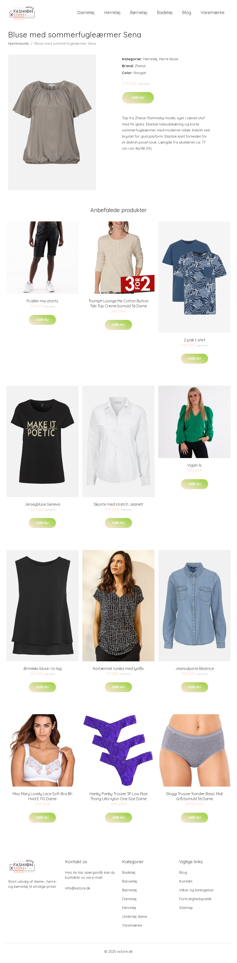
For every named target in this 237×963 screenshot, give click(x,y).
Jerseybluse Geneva (42, 507)
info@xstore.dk (77, 891)
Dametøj (86, 14)
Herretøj (112, 14)
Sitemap (186, 911)
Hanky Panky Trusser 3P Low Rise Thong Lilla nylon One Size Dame (118, 799)
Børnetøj (138, 14)
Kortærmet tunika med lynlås (118, 671)
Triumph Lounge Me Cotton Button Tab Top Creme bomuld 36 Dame (118, 307)
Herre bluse (168, 62)
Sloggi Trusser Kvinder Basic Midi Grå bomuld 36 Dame (194, 799)
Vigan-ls (194, 468)
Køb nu (138, 101)
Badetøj (165, 14)
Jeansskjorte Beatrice (194, 671)
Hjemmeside (18, 47)
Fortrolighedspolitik (195, 902)
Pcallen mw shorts (42, 304)
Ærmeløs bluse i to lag (42, 671)
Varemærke (212, 14)
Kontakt (185, 884)
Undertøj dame (134, 920)
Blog (186, 14)
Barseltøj (129, 884)
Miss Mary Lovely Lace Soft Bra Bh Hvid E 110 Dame (42, 799)
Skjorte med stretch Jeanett (118, 507)
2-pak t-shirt (194, 343)
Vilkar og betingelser (196, 893)
